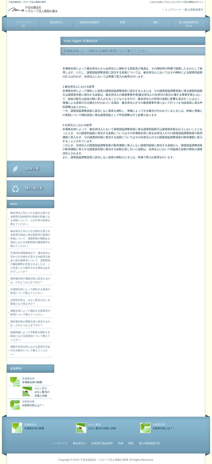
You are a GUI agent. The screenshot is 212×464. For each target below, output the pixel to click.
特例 (122, 22)
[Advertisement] (30, 99)
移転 (155, 22)
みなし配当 (41, 388)
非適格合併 (28, 378)
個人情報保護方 (193, 9)
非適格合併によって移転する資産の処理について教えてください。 (107, 50)
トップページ (173, 9)
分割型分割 (28, 401)
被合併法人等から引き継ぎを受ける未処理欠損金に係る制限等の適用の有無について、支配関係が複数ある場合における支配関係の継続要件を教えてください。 (30, 238)
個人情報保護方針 (189, 24)
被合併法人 (56, 22)
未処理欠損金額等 (89, 22)
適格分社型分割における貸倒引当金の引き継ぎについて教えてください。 (30, 350)
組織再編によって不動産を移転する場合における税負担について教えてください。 (30, 336)
